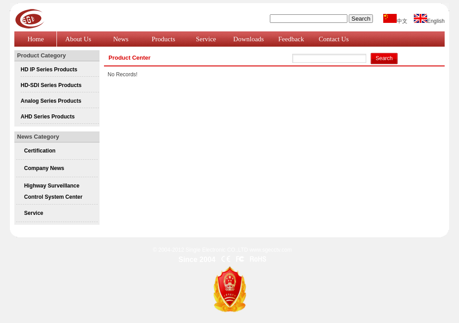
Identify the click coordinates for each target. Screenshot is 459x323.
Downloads (248, 39)
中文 (395, 21)
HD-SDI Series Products (51, 85)
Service (206, 39)
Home (35, 39)
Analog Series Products (51, 101)
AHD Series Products (48, 116)
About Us (78, 39)
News (120, 39)
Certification (40, 151)
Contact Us (334, 39)
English (429, 21)
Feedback (291, 39)
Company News (44, 168)
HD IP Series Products (49, 69)
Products (163, 39)
